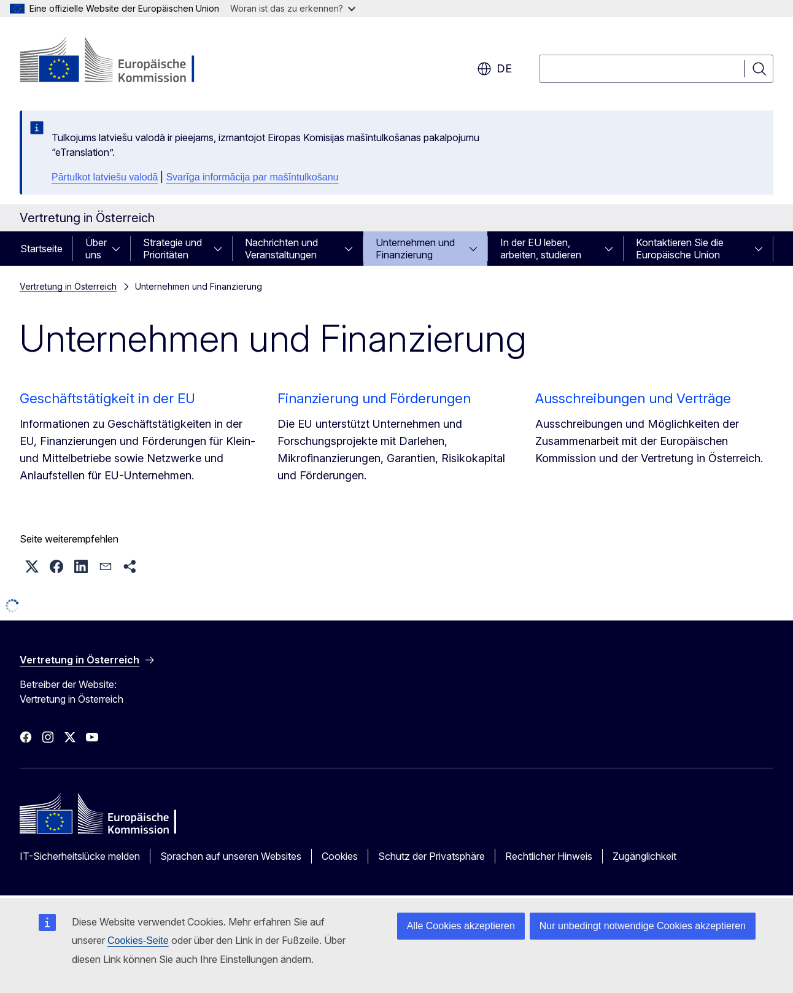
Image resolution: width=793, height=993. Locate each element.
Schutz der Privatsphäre (431, 856)
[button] (32, 566)
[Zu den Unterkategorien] (119, 248)
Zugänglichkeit (644, 856)
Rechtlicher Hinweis (548, 856)
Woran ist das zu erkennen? (292, 8)
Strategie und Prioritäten (172, 248)
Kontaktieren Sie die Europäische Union (680, 248)
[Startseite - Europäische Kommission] (119, 61)
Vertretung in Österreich (68, 286)
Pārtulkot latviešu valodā (105, 177)
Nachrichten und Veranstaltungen (281, 248)
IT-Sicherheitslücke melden (80, 856)
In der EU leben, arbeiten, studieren (540, 248)
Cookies (340, 856)
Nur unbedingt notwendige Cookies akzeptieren (643, 926)
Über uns (96, 248)
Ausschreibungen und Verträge (633, 398)
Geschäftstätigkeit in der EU (107, 398)
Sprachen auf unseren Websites (230, 856)
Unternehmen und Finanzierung (415, 248)
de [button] (494, 68)
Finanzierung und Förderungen (374, 398)
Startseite (41, 248)
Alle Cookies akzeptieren (461, 926)
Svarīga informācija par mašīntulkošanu (252, 177)
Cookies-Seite (138, 940)
